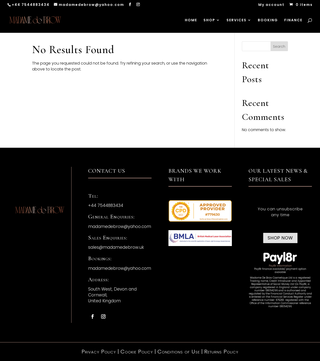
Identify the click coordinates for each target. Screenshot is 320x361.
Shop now (280, 238)
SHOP (209, 20)
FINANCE (293, 20)
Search (279, 46)
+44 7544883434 (30, 4)
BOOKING (268, 20)
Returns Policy (221, 351)
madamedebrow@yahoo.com (119, 226)
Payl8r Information (280, 266)
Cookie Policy (136, 351)
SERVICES (236, 20)
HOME (191, 20)
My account (271, 5)
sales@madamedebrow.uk (116, 247)
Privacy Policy (99, 351)
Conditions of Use (178, 351)
